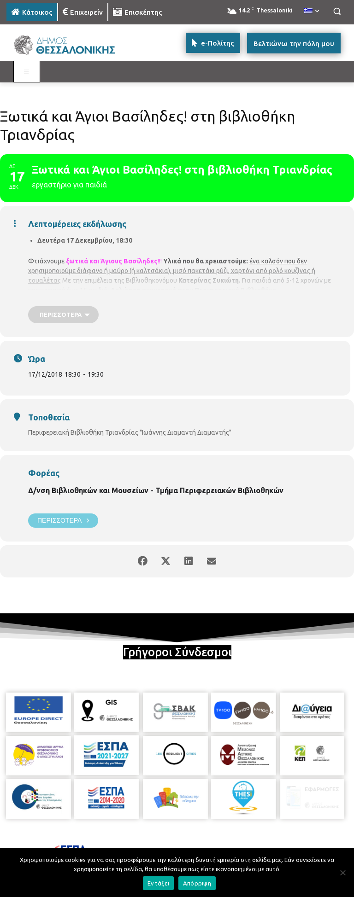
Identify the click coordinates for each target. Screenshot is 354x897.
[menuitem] (311, 11)
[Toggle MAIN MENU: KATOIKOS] (26, 72)
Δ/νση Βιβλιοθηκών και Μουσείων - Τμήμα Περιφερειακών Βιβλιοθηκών (155, 490)
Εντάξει (158, 883)
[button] (337, 11)
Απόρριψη (197, 883)
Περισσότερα (63, 520)
